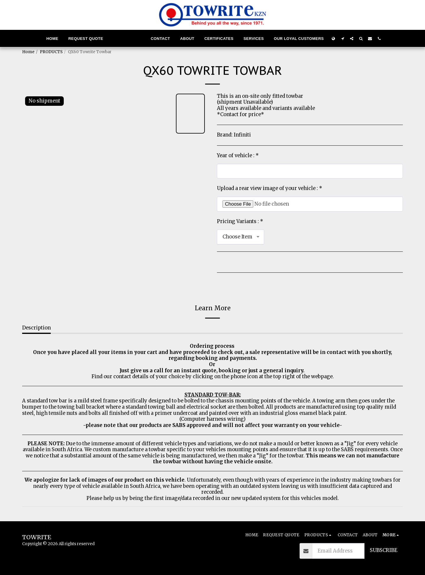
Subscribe (383, 550)
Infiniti (242, 135)
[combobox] (240, 237)
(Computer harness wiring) (212, 419)
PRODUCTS (51, 51)
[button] (342, 38)
